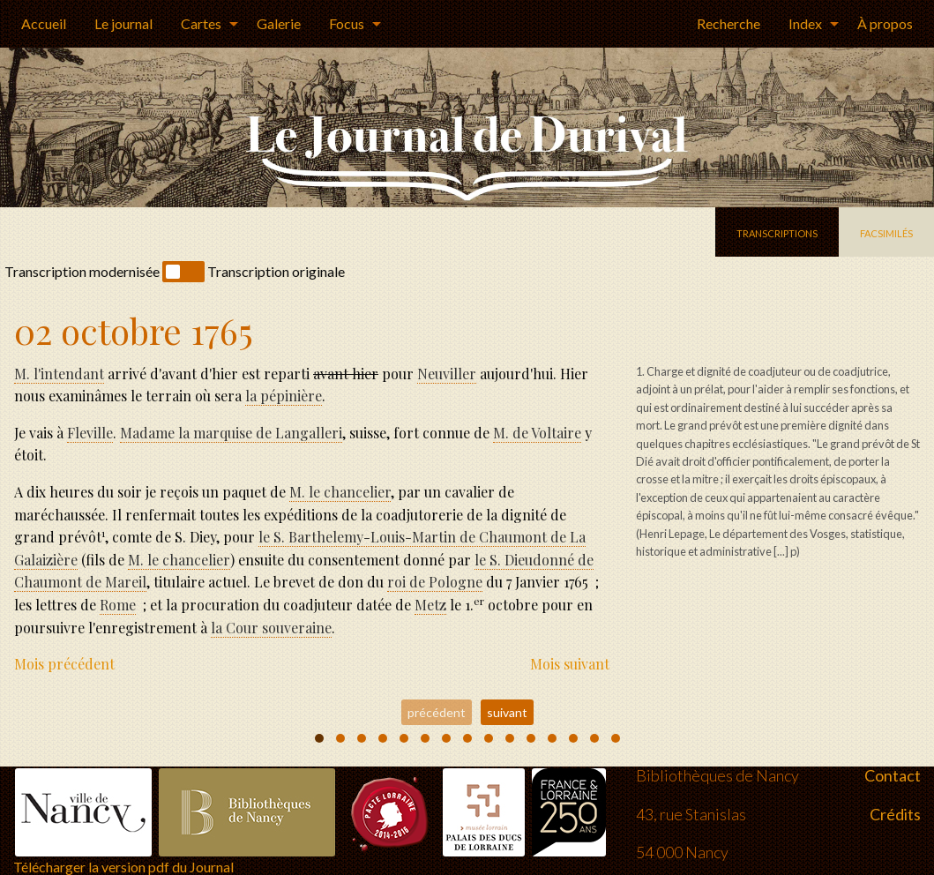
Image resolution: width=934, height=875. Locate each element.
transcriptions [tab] (777, 231)
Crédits (895, 795)
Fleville (90, 432)
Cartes (201, 23)
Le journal (123, 23)
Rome (118, 604)
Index (805, 23)
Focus (346, 23)
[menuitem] (43, 24)
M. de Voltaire (537, 432)
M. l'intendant (59, 373)
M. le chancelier (340, 491)
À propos (885, 23)
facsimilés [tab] (886, 231)
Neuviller (446, 373)
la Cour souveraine (271, 627)
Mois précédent (64, 663)
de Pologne (434, 581)
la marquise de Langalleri (231, 432)
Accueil (43, 23)
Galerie (279, 23)
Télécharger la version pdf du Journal (123, 848)
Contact (892, 757)
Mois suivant (569, 663)
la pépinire (283, 395)
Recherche (728, 23)
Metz (430, 604)
